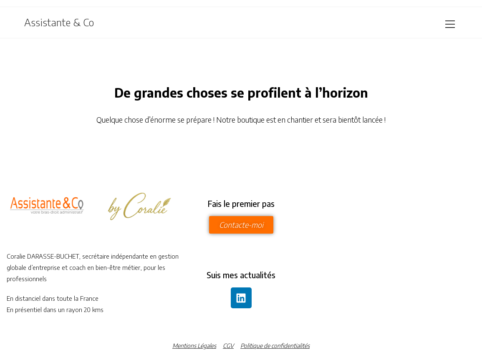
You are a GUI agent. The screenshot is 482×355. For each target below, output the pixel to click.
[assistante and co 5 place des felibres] (388, 254)
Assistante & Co (59, 22)
